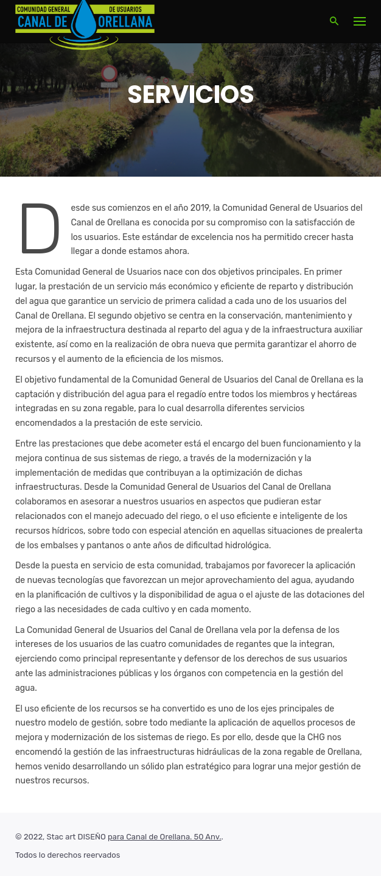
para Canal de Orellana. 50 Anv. (164, 836)
